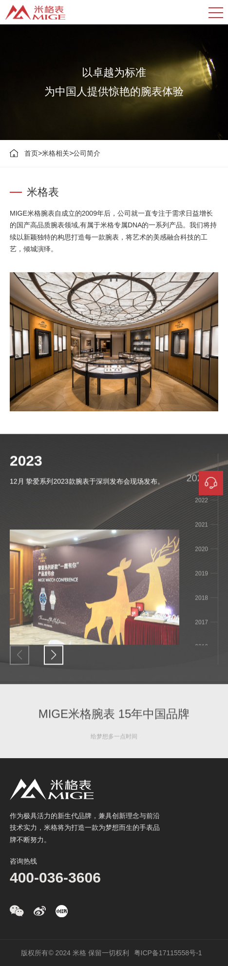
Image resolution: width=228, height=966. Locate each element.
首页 (31, 153)
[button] (53, 659)
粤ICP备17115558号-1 (168, 953)
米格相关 (55, 153)
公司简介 (86, 153)
